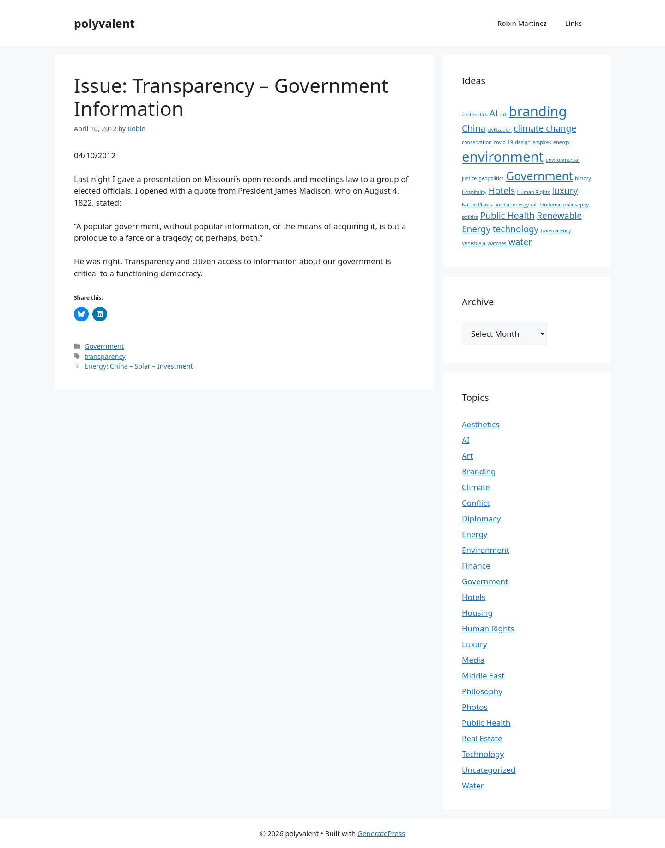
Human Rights (488, 628)
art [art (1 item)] (503, 114)
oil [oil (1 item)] (534, 204)
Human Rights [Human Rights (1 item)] (533, 192)
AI (466, 440)
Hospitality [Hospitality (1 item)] (474, 192)
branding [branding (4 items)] (538, 111)
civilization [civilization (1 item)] (500, 130)
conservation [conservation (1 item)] (477, 142)
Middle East (483, 675)
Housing (477, 612)
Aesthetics (481, 424)
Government (104, 346)
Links (573, 23)
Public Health (486, 722)
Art (467, 455)
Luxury (474, 644)
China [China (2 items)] (473, 128)
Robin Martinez (522, 23)
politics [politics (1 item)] (470, 217)
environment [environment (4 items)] (503, 156)
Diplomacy (481, 518)
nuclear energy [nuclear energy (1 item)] (511, 204)
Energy (475, 534)
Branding (479, 471)
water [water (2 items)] (520, 242)
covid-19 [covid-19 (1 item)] (503, 142)
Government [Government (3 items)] (539, 175)
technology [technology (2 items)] (516, 229)
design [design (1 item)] (523, 142)
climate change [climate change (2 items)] (545, 128)
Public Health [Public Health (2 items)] (507, 216)
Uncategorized (489, 769)
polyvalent (104, 23)
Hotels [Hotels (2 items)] (502, 191)
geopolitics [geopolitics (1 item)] (491, 178)
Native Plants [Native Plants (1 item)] (477, 204)
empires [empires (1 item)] (541, 142)
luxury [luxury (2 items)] (565, 191)
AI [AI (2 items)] (494, 113)
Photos (475, 707)
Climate (476, 487)
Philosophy (482, 691)
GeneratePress (381, 833)
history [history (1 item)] (583, 178)
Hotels (473, 597)
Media (473, 659)
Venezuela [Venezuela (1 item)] (473, 243)
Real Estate (482, 738)
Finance (476, 565)
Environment (485, 550)
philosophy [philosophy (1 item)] (576, 204)
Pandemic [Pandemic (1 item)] (549, 204)
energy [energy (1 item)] (561, 142)
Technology (483, 754)
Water (473, 785)
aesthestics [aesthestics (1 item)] (474, 114)
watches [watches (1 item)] (496, 243)
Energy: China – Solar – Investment (139, 366)
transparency (105, 356)
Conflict (476, 502)
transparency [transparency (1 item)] (556, 230)
